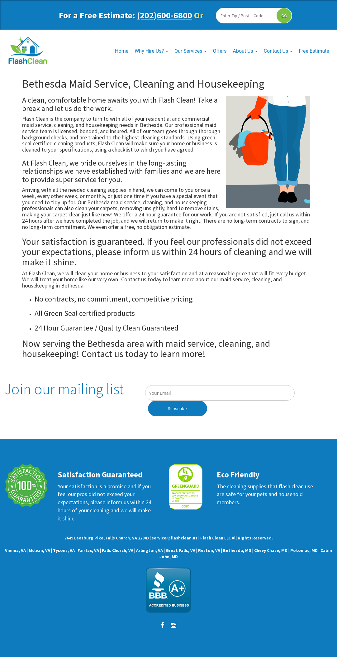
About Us (245, 51)
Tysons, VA (64, 550)
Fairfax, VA (88, 550)
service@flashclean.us (174, 538)
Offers (219, 51)
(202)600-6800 (164, 15)
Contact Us (278, 51)
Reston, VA (209, 550)
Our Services (190, 51)
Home (121, 51)
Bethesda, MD (237, 550)
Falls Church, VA (117, 550)
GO (284, 15)
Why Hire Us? (151, 51)
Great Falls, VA (180, 550)
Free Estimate (314, 51)
